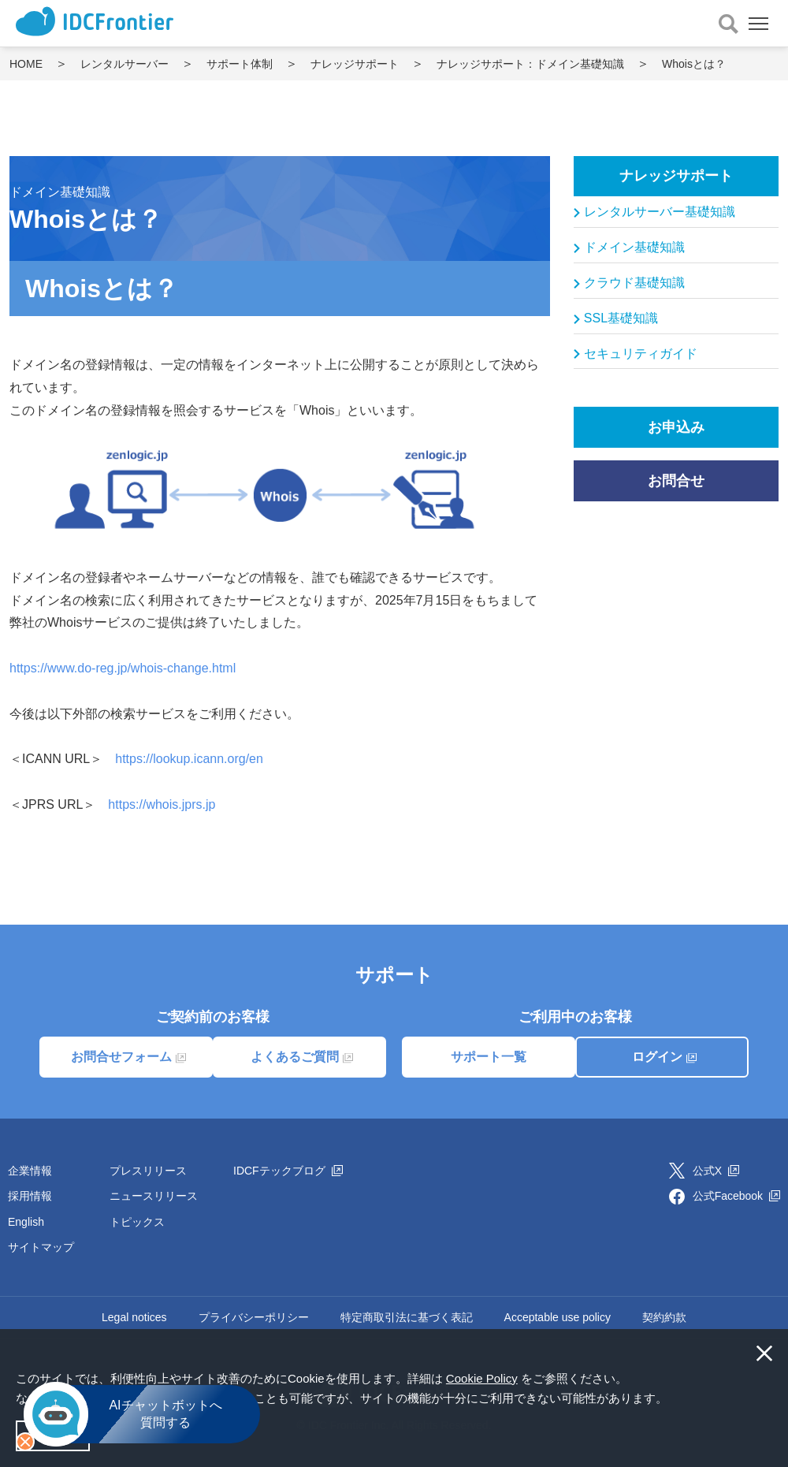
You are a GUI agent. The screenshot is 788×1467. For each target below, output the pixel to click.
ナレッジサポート (676, 176)
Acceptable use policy (557, 1317)
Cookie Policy (482, 1378)
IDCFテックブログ (288, 1170)
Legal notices (134, 1317)
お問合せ (676, 481)
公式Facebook (736, 1196)
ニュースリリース (154, 1196)
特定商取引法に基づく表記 (406, 1317)
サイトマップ (41, 1247)
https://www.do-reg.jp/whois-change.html (122, 668)
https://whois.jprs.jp (161, 804)
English (26, 1222)
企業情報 (30, 1170)
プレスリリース (148, 1170)
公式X (716, 1170)
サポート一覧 (488, 1056)
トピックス (137, 1222)
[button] (673, 1400)
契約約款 (664, 1317)
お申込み (676, 427)
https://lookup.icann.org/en (189, 758)
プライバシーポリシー (254, 1317)
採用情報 (30, 1196)
